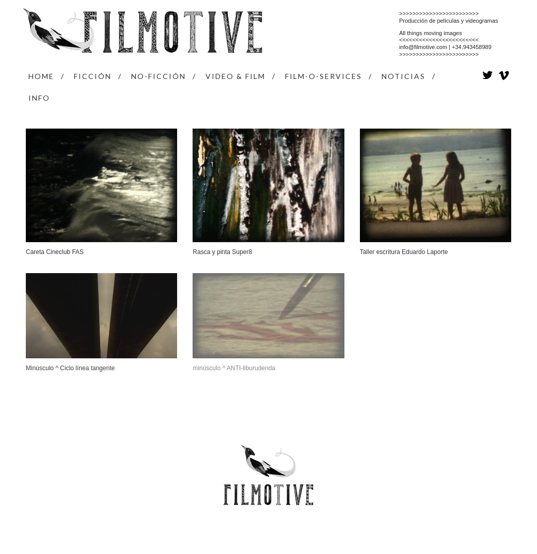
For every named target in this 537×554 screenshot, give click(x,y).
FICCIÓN (93, 76)
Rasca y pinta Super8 (222, 252)
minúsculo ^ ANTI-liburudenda (234, 368)
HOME (41, 76)
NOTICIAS (403, 76)
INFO (39, 97)
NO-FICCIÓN (158, 76)
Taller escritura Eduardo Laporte (404, 252)
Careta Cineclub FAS (55, 252)
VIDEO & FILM (235, 76)
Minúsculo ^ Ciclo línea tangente (70, 368)
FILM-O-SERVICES (323, 76)
